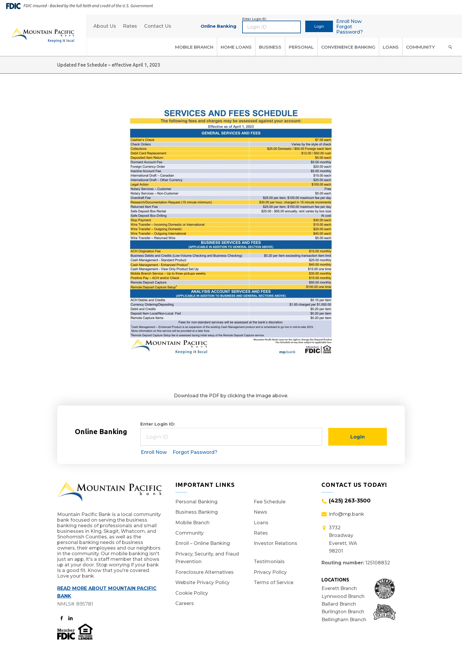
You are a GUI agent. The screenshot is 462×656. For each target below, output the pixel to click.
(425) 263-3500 (350, 500)
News (260, 512)
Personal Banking (196, 502)
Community (189, 533)
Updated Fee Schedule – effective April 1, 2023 (108, 64)
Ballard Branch (338, 604)
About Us (104, 26)
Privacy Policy (270, 572)
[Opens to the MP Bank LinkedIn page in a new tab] (70, 618)
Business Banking (196, 512)
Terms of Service (273, 582)
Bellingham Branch (343, 619)
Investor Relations (275, 543)
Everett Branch (339, 588)
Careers (184, 603)
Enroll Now (349, 21)
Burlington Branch (342, 612)
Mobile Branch (192, 522)
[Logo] (42, 35)
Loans (261, 522)
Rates (130, 26)
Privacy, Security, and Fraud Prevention (207, 557)
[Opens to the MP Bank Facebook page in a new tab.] (61, 618)
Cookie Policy (191, 593)
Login (319, 26)
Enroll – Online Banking (202, 543)
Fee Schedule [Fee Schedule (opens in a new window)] (270, 502)
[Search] (450, 47)
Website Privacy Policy (202, 582)
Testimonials (269, 561)
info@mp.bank (346, 514)
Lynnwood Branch (342, 596)
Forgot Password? (350, 29)
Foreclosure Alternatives (204, 572)
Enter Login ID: (254, 19)
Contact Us (157, 26)
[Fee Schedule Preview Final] (231, 240)
